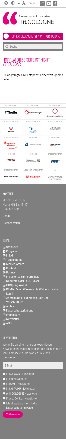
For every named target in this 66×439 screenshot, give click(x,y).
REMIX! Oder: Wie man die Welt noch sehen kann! (31, 291)
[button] (13, 3)
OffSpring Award (15, 285)
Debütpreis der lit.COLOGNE (21, 281)
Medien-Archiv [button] (13, 264)
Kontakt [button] (9, 268)
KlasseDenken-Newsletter (21, 398)
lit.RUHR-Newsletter (18, 383)
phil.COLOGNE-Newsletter (22, 393)
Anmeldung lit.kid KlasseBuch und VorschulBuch (26, 300)
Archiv (8, 306)
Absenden (13, 414)
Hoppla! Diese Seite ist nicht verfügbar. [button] (36, 36)
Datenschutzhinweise (19, 407)
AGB (7, 323)
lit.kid (8, 255)
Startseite (10, 247)
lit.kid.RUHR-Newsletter (20, 388)
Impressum (11, 314)
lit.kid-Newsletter (16, 378)
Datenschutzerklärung (18, 310)
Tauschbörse (12, 259)
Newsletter (11, 319)
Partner (9, 272)
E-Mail (6, 216)
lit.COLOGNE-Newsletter (20, 374)
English (33, 3)
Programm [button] (11, 251)
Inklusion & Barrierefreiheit (21, 276)
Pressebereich (11, 223)
